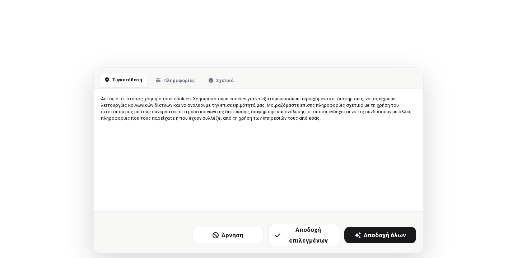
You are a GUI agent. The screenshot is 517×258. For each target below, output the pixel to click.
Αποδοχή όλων (380, 235)
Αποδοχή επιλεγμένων (301, 235)
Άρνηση (228, 235)
